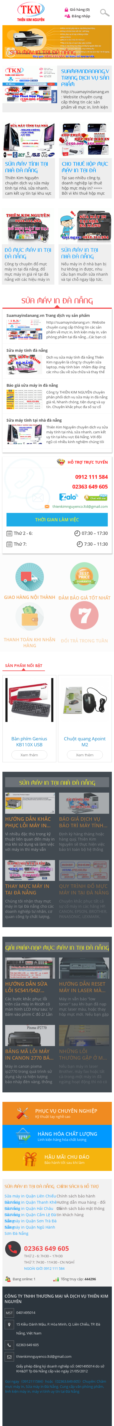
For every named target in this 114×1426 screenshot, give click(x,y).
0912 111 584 (91, 479)
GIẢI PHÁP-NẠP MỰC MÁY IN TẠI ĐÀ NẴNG (57, 948)
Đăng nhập (81, 16)
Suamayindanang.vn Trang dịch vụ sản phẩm (86, 78)
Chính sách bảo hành (73, 1196)
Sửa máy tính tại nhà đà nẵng (26, 167)
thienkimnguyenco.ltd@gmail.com (80, 509)
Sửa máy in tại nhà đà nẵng (76, 253)
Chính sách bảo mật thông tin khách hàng (78, 1211)
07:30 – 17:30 (95, 536)
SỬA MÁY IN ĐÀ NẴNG (57, 304)
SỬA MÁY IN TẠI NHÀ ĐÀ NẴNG (57, 783)
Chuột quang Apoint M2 (85, 742)
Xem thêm (29, 754)
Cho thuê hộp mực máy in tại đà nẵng (85, 170)
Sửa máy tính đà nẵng (27, 353)
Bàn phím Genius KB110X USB (29, 742)
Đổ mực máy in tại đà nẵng (25, 253)
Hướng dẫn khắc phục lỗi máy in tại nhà (28, 822)
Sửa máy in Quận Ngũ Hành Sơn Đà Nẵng (27, 1230)
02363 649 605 (90, 489)
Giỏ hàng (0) (80, 9)
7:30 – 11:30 (96, 547)
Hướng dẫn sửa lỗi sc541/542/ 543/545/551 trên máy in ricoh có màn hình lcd (26, 987)
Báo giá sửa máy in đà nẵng (32, 388)
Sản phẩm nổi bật (23, 665)
